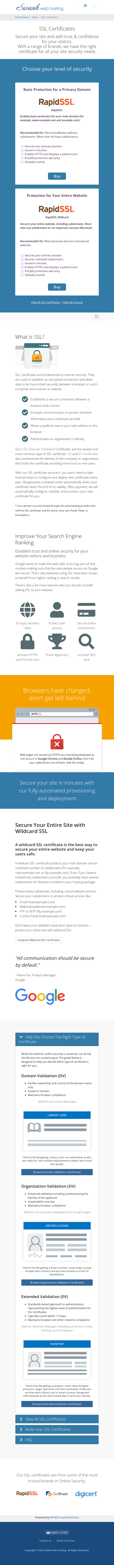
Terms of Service (66, 1540)
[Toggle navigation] (96, 316)
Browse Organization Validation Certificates (57, 1282)
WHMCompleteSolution (64, 1517)
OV (69, 454)
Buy (57, 176)
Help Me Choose (73, 302)
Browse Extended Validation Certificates (57, 1404)
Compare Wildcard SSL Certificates (38, 940)
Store (35, 17)
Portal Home (22, 17)
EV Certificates (88, 454)
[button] (57, 1039)
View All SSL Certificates (45, 302)
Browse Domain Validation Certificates (57, 1172)
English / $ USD (57, 1532)
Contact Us (45, 1540)
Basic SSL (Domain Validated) (35, 449)
